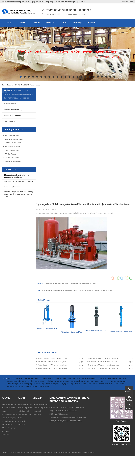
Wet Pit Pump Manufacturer (103, 384)
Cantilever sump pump (36, 381)
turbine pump (44, 386)
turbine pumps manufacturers (116, 381)
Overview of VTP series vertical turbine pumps (104, 365)
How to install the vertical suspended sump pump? (54, 358)
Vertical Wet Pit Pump (63, 378)
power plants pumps (12, 150)
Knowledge (77, 23)
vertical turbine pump (12, 135)
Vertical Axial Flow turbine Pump (82, 381)
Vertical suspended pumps (14, 139)
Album (63, 23)
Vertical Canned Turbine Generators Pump (24, 414)
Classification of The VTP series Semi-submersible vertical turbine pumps (110, 362)
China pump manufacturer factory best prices (79, 452)
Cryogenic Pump (68, 384)
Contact (91, 23)
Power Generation (11, 104)
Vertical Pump (39, 384)
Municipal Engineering (12, 115)
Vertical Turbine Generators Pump (85, 378)
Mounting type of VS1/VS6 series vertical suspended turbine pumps (110, 358)
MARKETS (50, 23)
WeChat (130, 2)
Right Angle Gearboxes (13, 161)
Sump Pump (99, 381)
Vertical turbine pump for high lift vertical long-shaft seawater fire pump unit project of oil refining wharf (77, 290)
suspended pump (26, 384)
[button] (21, 77)
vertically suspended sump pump (57, 381)
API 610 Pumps (10, 154)
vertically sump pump (12, 146)
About (22, 23)
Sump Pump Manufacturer (28, 386)
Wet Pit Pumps (13, 384)
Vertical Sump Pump (32, 378)
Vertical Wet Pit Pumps (13, 143)
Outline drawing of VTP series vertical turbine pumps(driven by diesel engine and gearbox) (60, 365)
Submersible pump (53, 384)
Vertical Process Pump (83, 384)
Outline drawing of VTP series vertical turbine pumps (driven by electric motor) (60, 368)
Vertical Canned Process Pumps (110, 378)
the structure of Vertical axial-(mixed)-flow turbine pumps (56, 362)
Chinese (125, 2)
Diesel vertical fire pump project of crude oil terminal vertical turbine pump (70, 284)
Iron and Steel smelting (13, 109)
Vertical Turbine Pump (15, 378)
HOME (8, 23)
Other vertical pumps (12, 158)
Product (36, 23)
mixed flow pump (48, 378)
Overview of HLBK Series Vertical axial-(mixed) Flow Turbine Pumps (110, 368)
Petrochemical (35, 85)
